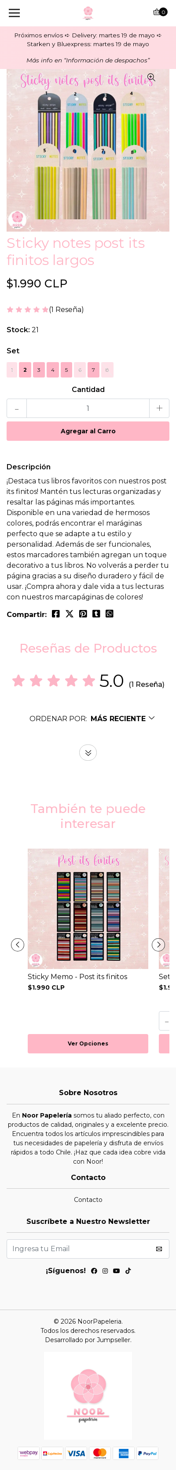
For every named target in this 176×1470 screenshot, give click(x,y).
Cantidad (88, 389)
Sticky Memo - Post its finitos (77, 977)
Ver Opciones (88, 1043)
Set (13, 351)
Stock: (18, 330)
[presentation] (17, 944)
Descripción (29, 467)
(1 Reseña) (66, 310)
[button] (92, 718)
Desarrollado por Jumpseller (87, 1340)
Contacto (88, 1200)
